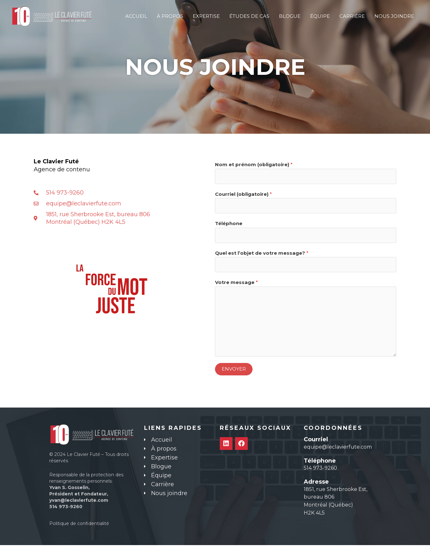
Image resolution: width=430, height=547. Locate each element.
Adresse (316, 483)
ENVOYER (234, 371)
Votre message (236, 284)
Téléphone (228, 224)
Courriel (316, 441)
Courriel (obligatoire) (243, 194)
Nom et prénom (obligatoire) (254, 164)
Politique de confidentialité (79, 525)
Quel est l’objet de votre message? (262, 254)
